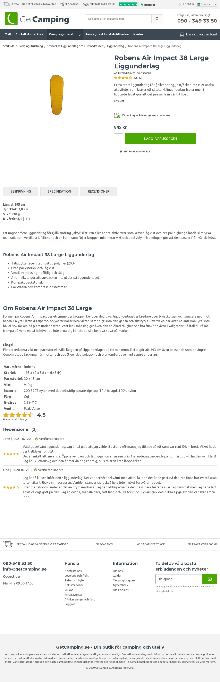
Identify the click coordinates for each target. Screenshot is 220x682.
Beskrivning (20, 191)
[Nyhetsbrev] (209, 579)
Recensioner (98, 191)
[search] (157, 19)
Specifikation (59, 191)
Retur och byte (74, 580)
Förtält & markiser (30, 34)
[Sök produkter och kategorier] (118, 19)
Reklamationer (74, 585)
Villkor (69, 590)
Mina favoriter (73, 594)
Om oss (118, 571)
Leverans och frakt (76, 575)
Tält (8, 34)
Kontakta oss (73, 571)
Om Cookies (121, 590)
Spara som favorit (135, 151)
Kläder (138, 34)
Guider (117, 575)
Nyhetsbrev (120, 585)
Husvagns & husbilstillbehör (107, 34)
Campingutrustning (65, 34)
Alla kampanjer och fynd (80, 599)
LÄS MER (119, 101)
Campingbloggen (124, 580)
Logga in (188, 4)
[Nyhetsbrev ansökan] (178, 579)
